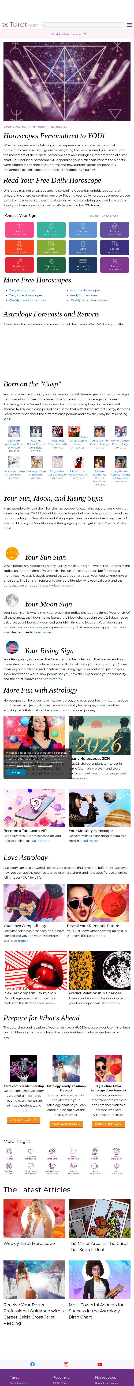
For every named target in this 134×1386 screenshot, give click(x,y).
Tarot (14, 1377)
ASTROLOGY (39, 127)
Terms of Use (45, 765)
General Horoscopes (106, 1383)
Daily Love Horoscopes (25, 295)
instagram (66, 1364)
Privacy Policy (24, 765)
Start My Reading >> (24, 1119)
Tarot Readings (18, 1383)
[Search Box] (83, 25)
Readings (61, 1377)
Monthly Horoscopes (85, 290)
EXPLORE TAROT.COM (15, 127)
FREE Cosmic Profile (111, 523)
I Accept (16, 772)
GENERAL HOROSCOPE (103, 216)
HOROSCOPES (59, 127)
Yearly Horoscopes (83, 295)
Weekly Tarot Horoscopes (88, 300)
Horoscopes (105, 1377)
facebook (32, 1364)
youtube (100, 1364)
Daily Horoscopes (22, 290)
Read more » (78, 778)
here (45, 762)
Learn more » (63, 585)
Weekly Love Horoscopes (27, 300)
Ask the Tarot (60, 1383)
